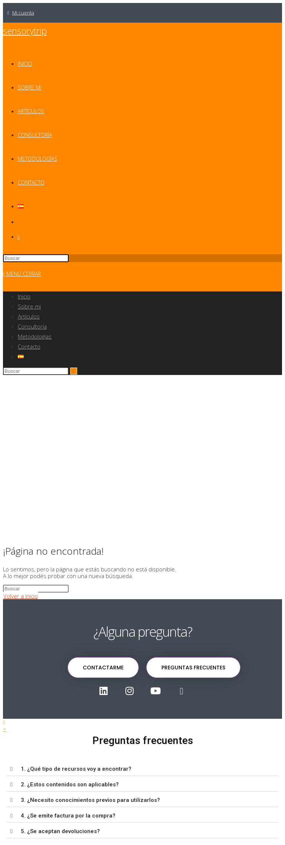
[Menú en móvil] (22, 273)
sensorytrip (25, 31)
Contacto (29, 346)
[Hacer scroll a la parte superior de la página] (4, 722)
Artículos (29, 316)
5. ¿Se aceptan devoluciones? (60, 831)
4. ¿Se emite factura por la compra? (68, 815)
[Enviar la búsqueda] (73, 371)
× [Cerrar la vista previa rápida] (4, 729)
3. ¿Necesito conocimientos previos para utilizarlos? (90, 800)
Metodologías (35, 336)
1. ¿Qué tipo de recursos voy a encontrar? (76, 769)
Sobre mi (29, 306)
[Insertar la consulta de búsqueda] (36, 258)
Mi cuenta (23, 12)
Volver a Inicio (20, 596)
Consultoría (32, 326)
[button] (142, 769)
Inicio (24, 296)
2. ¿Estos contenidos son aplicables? (70, 784)
